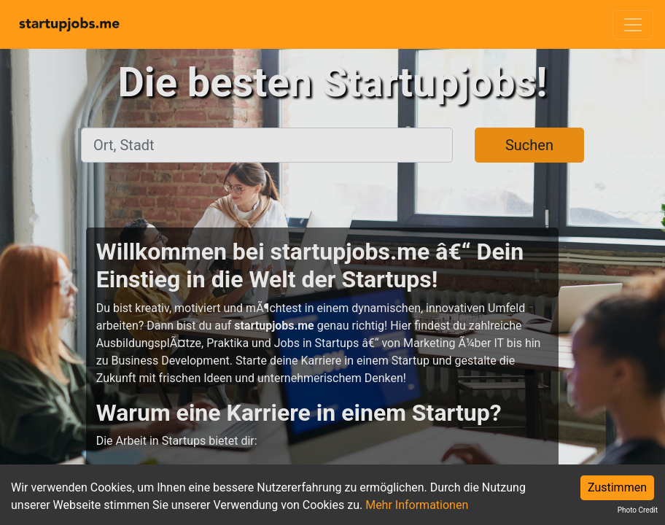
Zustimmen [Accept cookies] (617, 487)
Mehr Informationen (416, 505)
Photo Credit (638, 510)
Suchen (529, 145)
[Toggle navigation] (632, 24)
